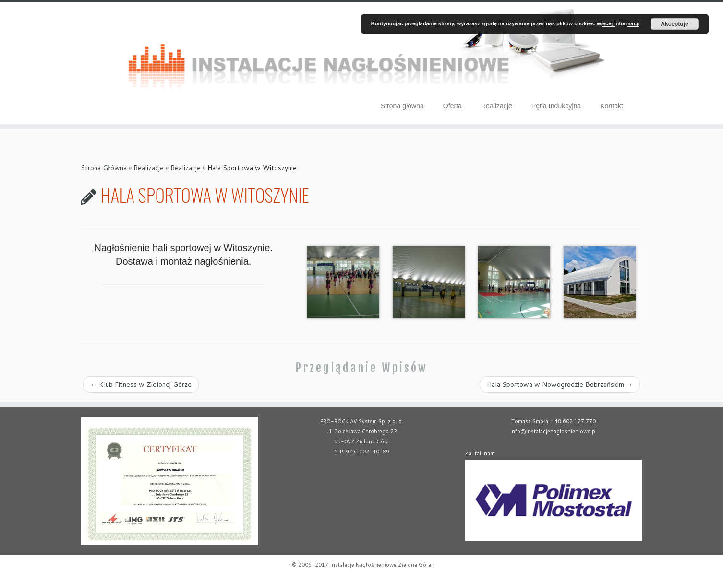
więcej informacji (618, 23)
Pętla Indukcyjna (556, 106)
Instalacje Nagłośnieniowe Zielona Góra (380, 564)
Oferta (452, 106)
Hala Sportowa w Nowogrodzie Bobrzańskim (560, 384)
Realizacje (496, 106)
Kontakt (611, 106)
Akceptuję (674, 24)
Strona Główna (104, 168)
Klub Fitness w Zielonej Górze (141, 384)
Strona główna (402, 106)
